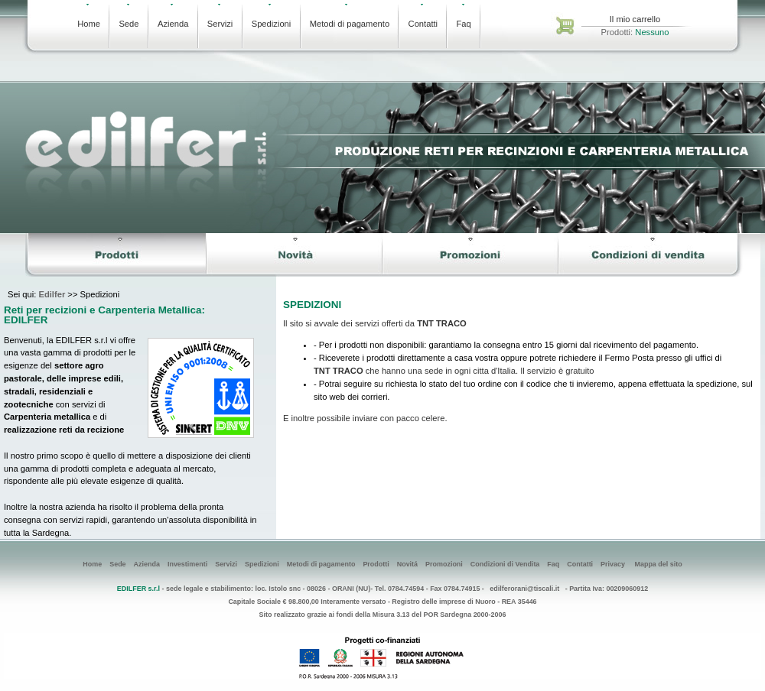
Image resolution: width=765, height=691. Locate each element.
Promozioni (444, 564)
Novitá (407, 564)
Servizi (220, 16)
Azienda (173, 16)
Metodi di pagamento (349, 16)
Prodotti (376, 564)
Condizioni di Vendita (505, 564)
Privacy (613, 564)
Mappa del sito (658, 564)
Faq (463, 16)
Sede (128, 16)
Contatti (423, 16)
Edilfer (51, 294)
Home (88, 16)
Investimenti (187, 564)
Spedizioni (271, 16)
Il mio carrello (635, 19)
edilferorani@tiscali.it (524, 588)
